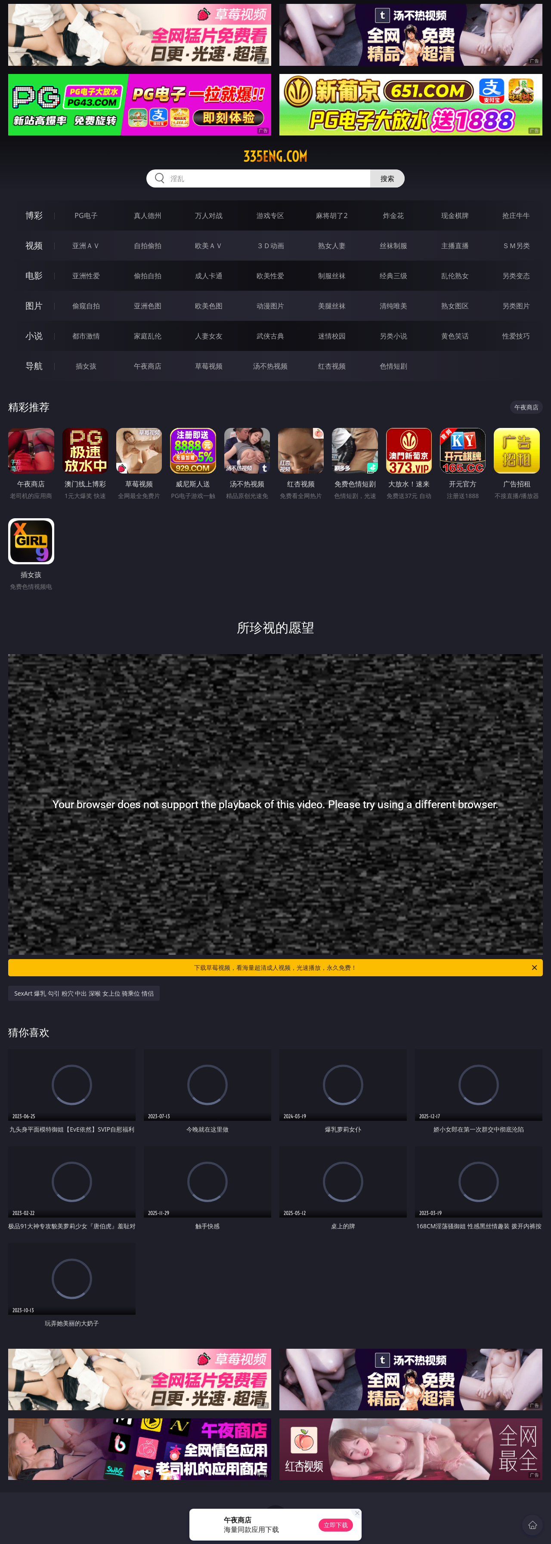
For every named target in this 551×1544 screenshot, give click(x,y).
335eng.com (275, 156)
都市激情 (86, 336)
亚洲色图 (147, 306)
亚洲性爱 (86, 275)
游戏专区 (270, 215)
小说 (34, 335)
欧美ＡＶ (209, 245)
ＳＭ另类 (516, 245)
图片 (34, 305)
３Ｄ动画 (270, 245)
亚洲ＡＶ (86, 245)
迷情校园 (332, 336)
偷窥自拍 (86, 306)
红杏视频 (332, 366)
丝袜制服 (393, 245)
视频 (34, 245)
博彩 (34, 215)
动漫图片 (270, 306)
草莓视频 (209, 366)
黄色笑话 (455, 336)
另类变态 (516, 275)
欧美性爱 (270, 275)
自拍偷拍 (147, 245)
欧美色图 (209, 306)
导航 (34, 366)
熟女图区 (455, 306)
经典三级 (393, 275)
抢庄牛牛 (516, 215)
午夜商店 (147, 366)
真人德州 (147, 215)
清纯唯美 (393, 306)
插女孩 (86, 366)
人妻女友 (209, 336)
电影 (34, 275)
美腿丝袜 (332, 306)
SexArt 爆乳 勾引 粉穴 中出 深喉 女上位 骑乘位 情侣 (84, 993)
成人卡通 (209, 275)
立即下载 (336, 1525)
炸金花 (393, 215)
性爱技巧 (516, 336)
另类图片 (516, 306)
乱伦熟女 (455, 275)
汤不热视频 (270, 366)
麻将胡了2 (331, 215)
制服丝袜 (332, 275)
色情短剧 (393, 366)
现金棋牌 (455, 215)
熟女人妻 (332, 245)
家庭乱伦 (147, 336)
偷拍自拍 (147, 275)
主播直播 (455, 245)
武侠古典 (270, 336)
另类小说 (393, 336)
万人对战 (209, 215)
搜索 (387, 178)
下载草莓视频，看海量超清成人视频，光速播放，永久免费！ (366, 968)
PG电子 (85, 215)
